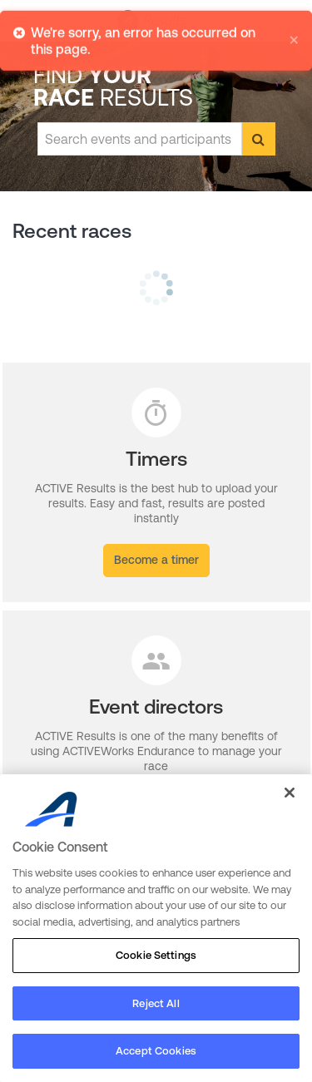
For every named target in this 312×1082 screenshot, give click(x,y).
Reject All (155, 1003)
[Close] (289, 792)
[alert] (156, 39)
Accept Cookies (156, 1051)
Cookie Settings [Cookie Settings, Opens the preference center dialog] (156, 955)
